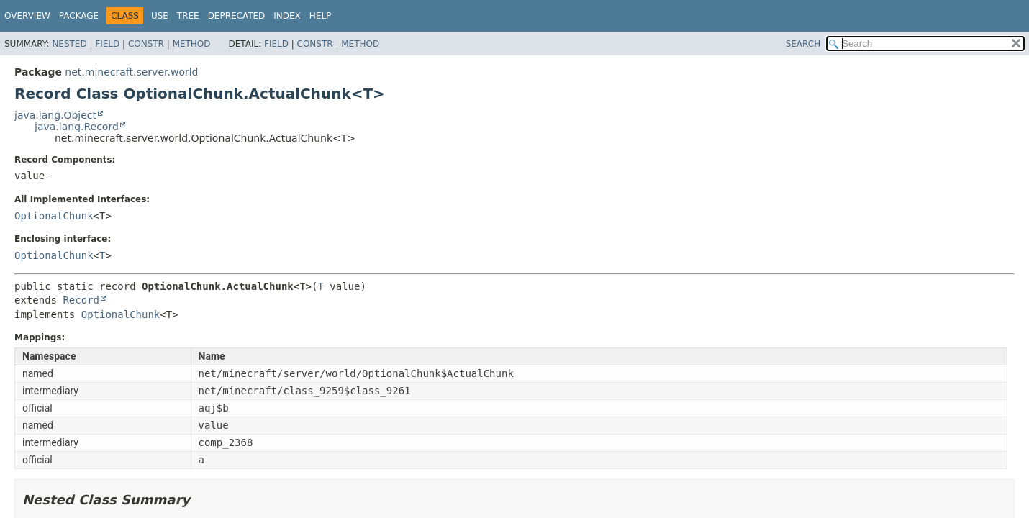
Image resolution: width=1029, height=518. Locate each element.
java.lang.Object (55, 115)
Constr (146, 44)
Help (320, 16)
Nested (69, 44)
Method (192, 44)
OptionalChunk (54, 216)
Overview (27, 16)
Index (287, 16)
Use (159, 16)
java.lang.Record (77, 126)
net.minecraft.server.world (131, 72)
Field (107, 44)
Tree (188, 16)
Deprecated (237, 16)
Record (81, 300)
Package (79, 16)
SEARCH (803, 44)
